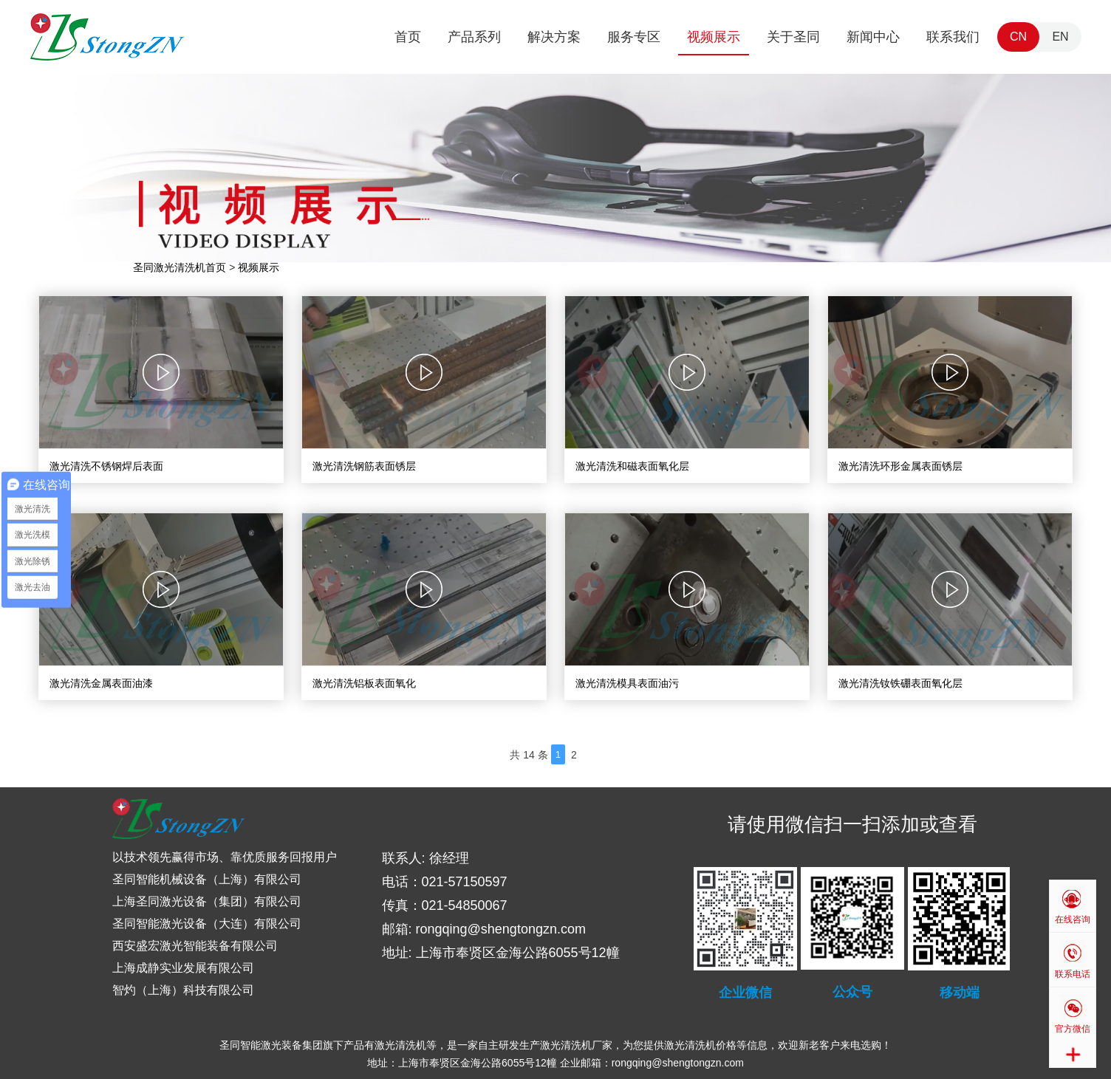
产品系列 (474, 37)
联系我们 (953, 37)
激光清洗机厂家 (576, 1045)
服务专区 (633, 37)
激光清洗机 (400, 1045)
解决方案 (554, 37)
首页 (407, 37)
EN (1060, 36)
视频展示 (713, 37)
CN (1018, 36)
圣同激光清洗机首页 (179, 267)
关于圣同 (793, 37)
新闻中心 (873, 37)
